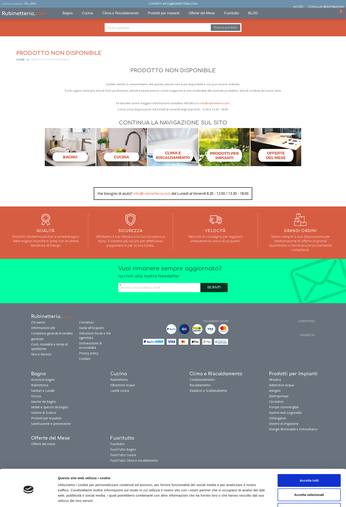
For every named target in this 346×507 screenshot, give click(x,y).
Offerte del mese (43, 444)
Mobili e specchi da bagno (49, 407)
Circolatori (276, 401)
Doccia (36, 396)
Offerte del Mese (202, 13)
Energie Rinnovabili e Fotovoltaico (293, 429)
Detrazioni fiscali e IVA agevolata (95, 335)
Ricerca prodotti (225, 27)
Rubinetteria (39, 385)
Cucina (87, 13)
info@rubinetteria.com (214, 103)
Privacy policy (88, 353)
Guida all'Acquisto (91, 328)
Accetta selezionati (309, 478)
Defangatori (277, 418)
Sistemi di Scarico (43, 412)
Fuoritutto (231, 13)
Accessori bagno (43, 379)
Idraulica (275, 379)
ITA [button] (26, 3)
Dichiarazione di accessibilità (90, 345)
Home (20, 59)
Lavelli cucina (119, 390)
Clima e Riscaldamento (120, 13)
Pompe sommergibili (284, 407)
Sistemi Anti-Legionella (285, 412)
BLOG (253, 13)
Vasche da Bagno (43, 401)
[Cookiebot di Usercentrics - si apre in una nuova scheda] (28, 498)
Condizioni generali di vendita (52, 333)
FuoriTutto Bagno (123, 449)
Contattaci (86, 322)
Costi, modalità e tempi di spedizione (49, 346)
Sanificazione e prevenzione (51, 424)
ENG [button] (33, 3)
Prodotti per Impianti (163, 13)
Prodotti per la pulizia (46, 418)
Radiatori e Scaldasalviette (208, 390)
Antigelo (275, 390)
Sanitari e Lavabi (43, 390)
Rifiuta (309, 492)
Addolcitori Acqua (281, 385)
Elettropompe (279, 396)
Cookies (84, 359)
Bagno (67, 13)
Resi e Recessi (41, 354)
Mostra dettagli (250, 498)
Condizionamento (202, 379)
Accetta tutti (309, 464)
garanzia (37, 339)
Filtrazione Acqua (122, 385)
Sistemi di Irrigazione (284, 424)
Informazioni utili (43, 328)
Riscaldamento (200, 385)
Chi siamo (38, 322)
